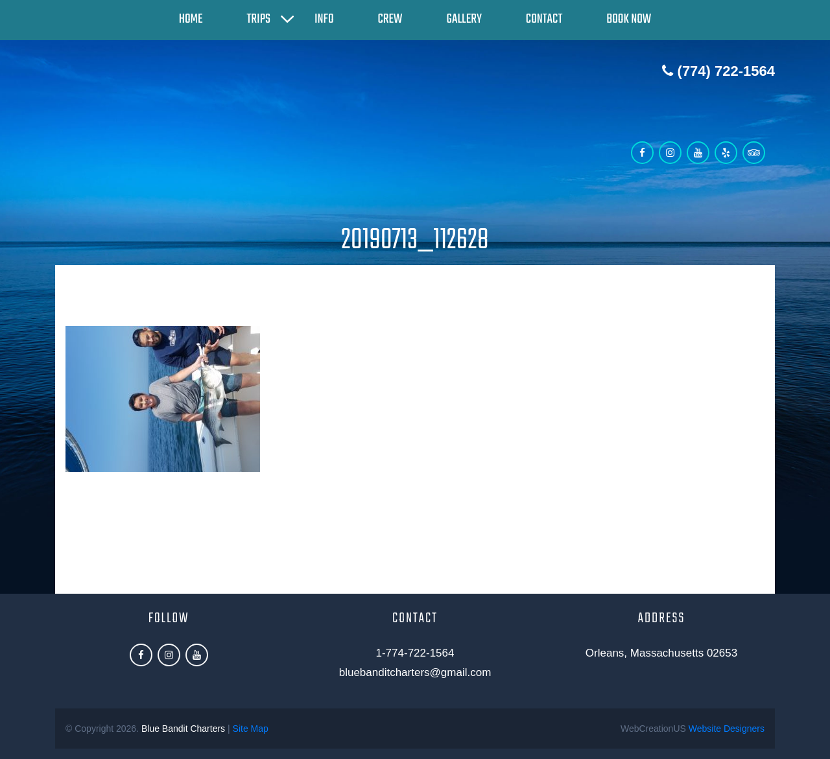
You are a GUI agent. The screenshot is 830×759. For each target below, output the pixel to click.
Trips (258, 19)
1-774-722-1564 (415, 653)
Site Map (250, 728)
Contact (544, 19)
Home (191, 19)
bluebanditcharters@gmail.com (415, 672)
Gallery (464, 19)
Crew (390, 19)
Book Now (628, 19)
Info (324, 19)
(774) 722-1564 (718, 71)
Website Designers (727, 728)
